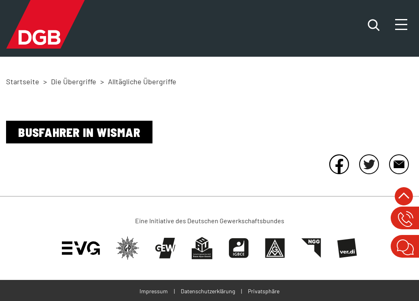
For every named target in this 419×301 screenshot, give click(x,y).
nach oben (404, 196)
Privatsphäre (263, 291)
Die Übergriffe (73, 81)
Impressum (154, 291)
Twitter (369, 164)
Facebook (339, 164)
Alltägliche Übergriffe (142, 81)
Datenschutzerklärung (208, 291)
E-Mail (399, 164)
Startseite (22, 81)
